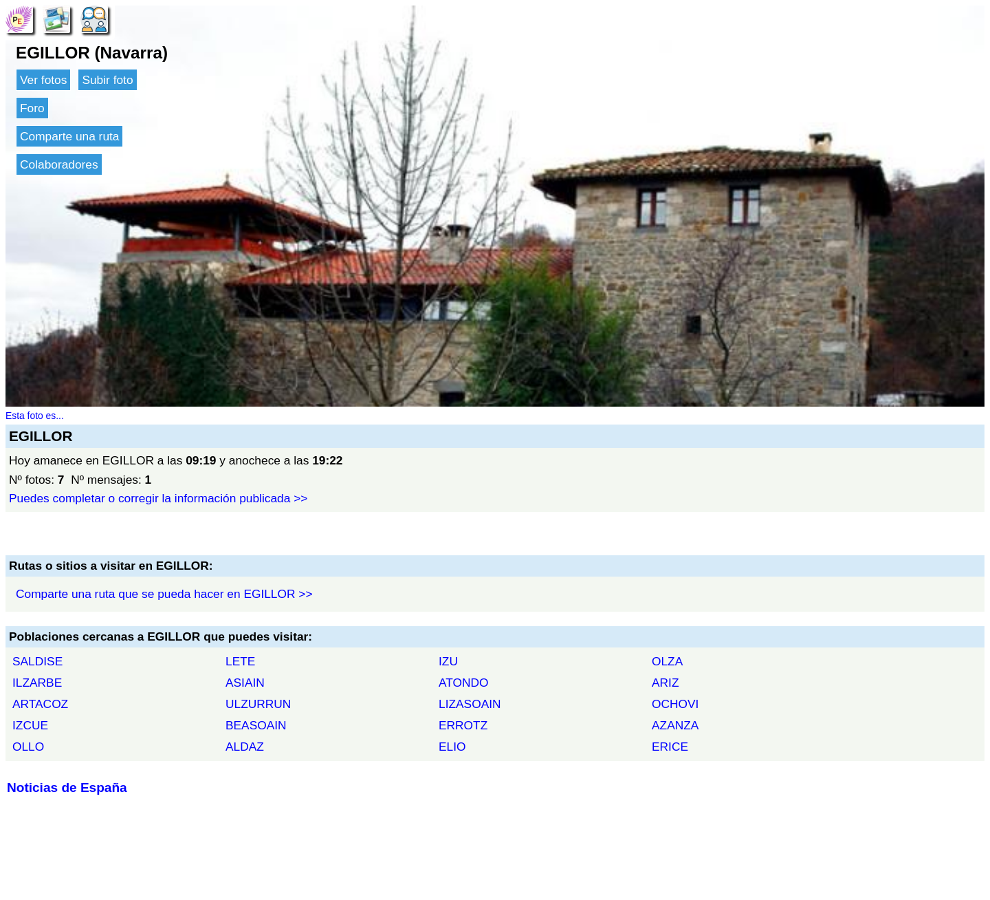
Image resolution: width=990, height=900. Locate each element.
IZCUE (30, 725)
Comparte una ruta (69, 136)
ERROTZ (463, 725)
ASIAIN (245, 682)
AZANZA (675, 725)
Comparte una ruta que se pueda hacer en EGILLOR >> (164, 594)
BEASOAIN (256, 725)
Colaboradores (59, 164)
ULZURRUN (258, 704)
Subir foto (107, 80)
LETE (240, 661)
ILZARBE (37, 682)
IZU (448, 661)
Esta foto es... (35, 415)
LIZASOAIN (470, 704)
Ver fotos (43, 80)
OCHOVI (675, 704)
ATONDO (464, 682)
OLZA (667, 661)
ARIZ (665, 682)
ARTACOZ (40, 704)
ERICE (670, 746)
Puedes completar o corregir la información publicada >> (158, 498)
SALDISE (37, 661)
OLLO (28, 746)
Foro (32, 108)
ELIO (452, 746)
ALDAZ (245, 746)
